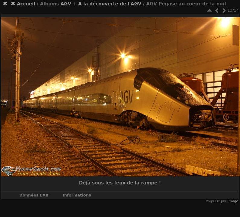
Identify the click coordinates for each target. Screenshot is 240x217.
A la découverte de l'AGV (109, 4)
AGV (65, 4)
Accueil (26, 4)
